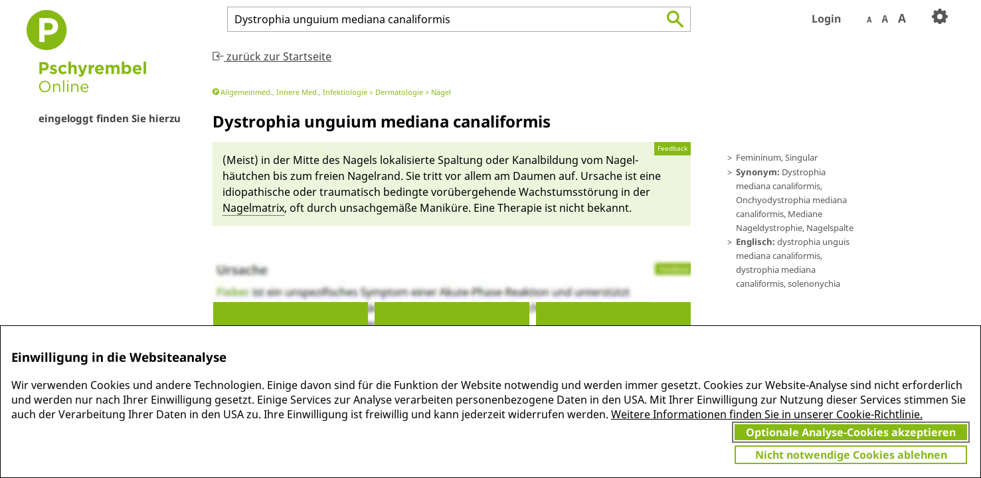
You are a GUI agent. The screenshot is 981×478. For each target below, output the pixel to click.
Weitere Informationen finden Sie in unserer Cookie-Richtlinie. (767, 414)
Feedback (672, 148)
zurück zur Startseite (272, 56)
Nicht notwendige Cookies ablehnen (851, 454)
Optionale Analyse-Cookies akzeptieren (851, 432)
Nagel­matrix (253, 207)
